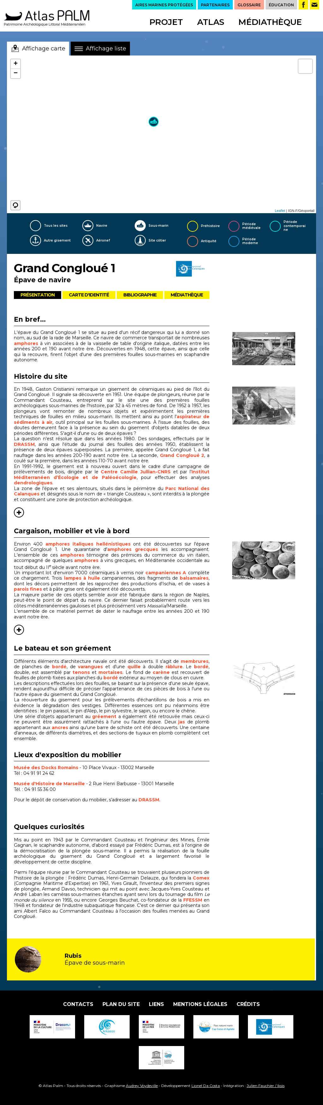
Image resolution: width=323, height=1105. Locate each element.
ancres (60, 727)
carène (162, 672)
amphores (26, 343)
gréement (105, 716)
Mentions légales (200, 1004)
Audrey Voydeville (142, 1085)
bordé (59, 666)
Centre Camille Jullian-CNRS (135, 472)
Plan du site (121, 1004)
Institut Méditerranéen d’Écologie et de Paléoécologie (111, 474)
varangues (91, 666)
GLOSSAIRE (249, 5)
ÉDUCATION (281, 5)
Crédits (248, 1004)
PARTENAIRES (215, 5)
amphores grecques (132, 549)
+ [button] (16, 64)
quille (135, 666)
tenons (82, 672)
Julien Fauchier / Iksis (266, 1085)
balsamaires (194, 578)
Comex (201, 878)
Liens (156, 1004)
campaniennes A (165, 573)
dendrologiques (33, 483)
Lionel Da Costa (205, 1085)
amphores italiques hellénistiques (88, 544)
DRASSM (24, 444)
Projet (166, 22)
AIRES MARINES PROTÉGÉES (164, 5)
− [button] (16, 73)
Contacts (78, 1004)
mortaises (110, 672)
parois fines (28, 589)
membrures (194, 661)
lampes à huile (82, 578)
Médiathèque (270, 22)
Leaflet (280, 211)
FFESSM (192, 900)
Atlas (210, 22)
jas (182, 722)
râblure (174, 666)
